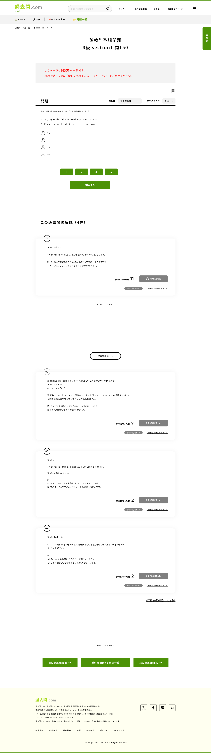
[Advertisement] (105, 325)
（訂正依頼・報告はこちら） (79, 111)
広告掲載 (53, 730)
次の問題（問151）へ (151, 662)
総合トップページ (175, 8)
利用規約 (90, 730)
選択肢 (112, 101)
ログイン (157, 8)
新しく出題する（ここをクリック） (87, 76)
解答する (90, 184)
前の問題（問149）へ (60, 662)
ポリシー (104, 730)
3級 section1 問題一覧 (105, 662)
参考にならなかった (133, 288)
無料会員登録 (141, 8)
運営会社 (40, 730)
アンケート (123, 8)
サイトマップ (118, 730)
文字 (153, 101)
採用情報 (67, 730)
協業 (79, 730)
